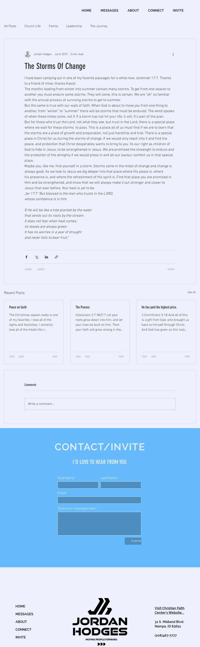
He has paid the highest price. (159, 307)
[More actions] (173, 54)
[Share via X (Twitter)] (36, 257)
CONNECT (23, 630)
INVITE (21, 637)
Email (62, 493)
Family (53, 26)
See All (192, 292)
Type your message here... (77, 508)
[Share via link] (56, 257)
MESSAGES (24, 614)
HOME (20, 606)
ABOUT (21, 622)
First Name (66, 478)
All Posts (10, 26)
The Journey (98, 26)
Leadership (74, 26)
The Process (83, 307)
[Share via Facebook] (26, 257)
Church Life (32, 26)
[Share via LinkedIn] (46, 257)
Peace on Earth (18, 307)
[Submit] (133, 541)
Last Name (108, 478)
